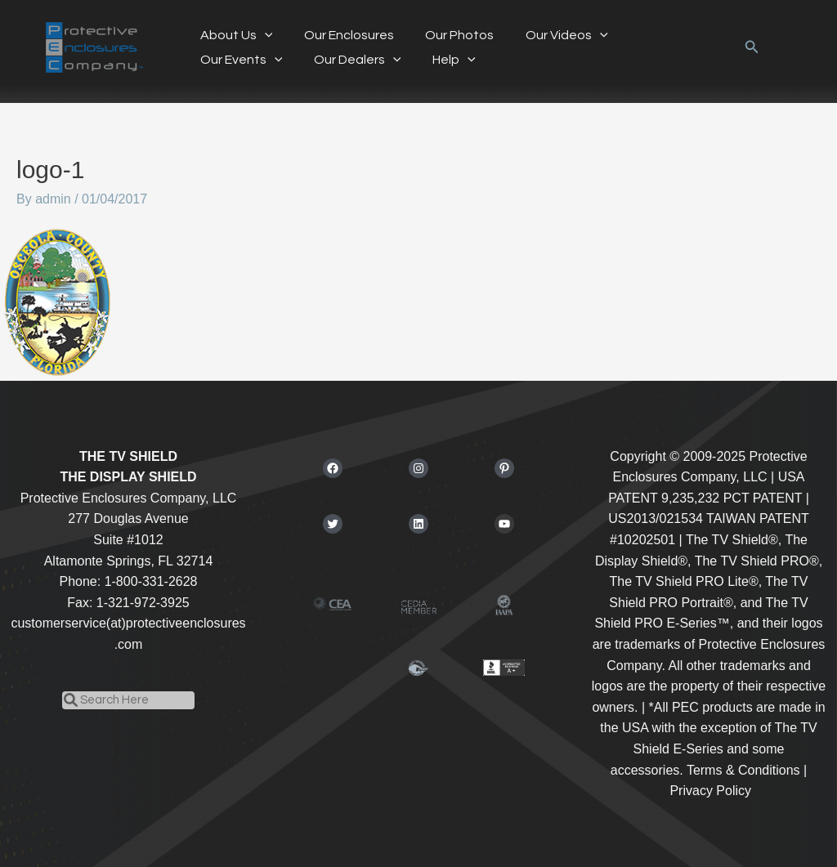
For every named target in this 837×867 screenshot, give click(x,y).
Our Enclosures (341, 35)
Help (332, 59)
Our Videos (548, 35)
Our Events (656, 35)
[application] (261, 35)
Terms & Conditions (743, 770)
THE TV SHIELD (128, 456)
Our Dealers (240, 59)
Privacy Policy (710, 791)
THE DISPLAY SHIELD (128, 477)
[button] (752, 47)
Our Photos (446, 35)
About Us (233, 35)
